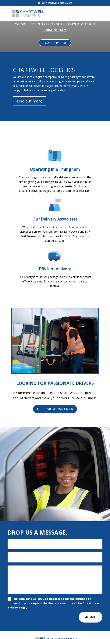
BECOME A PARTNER (55, 43)
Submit (91, 617)
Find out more (29, 101)
